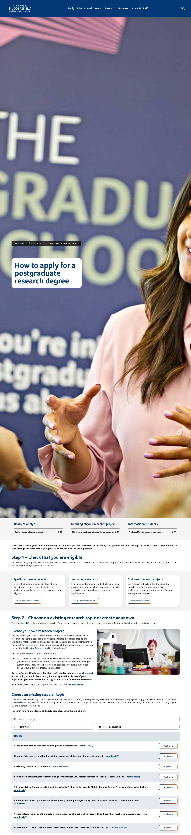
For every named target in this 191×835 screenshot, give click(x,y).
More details (87, 745)
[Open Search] (183, 8)
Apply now (168, 746)
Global (98, 8)
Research (110, 8)
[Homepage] (20, 8)
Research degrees (36, 243)
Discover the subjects (139, 600)
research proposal (85, 673)
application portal (76, 684)
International (84, 8)
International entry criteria (85, 600)
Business (123, 8)
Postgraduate (20, 243)
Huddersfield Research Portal (36, 648)
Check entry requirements (27, 600)
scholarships (17, 702)
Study (71, 8)
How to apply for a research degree (63, 243)
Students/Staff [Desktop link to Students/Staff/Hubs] (139, 8)
